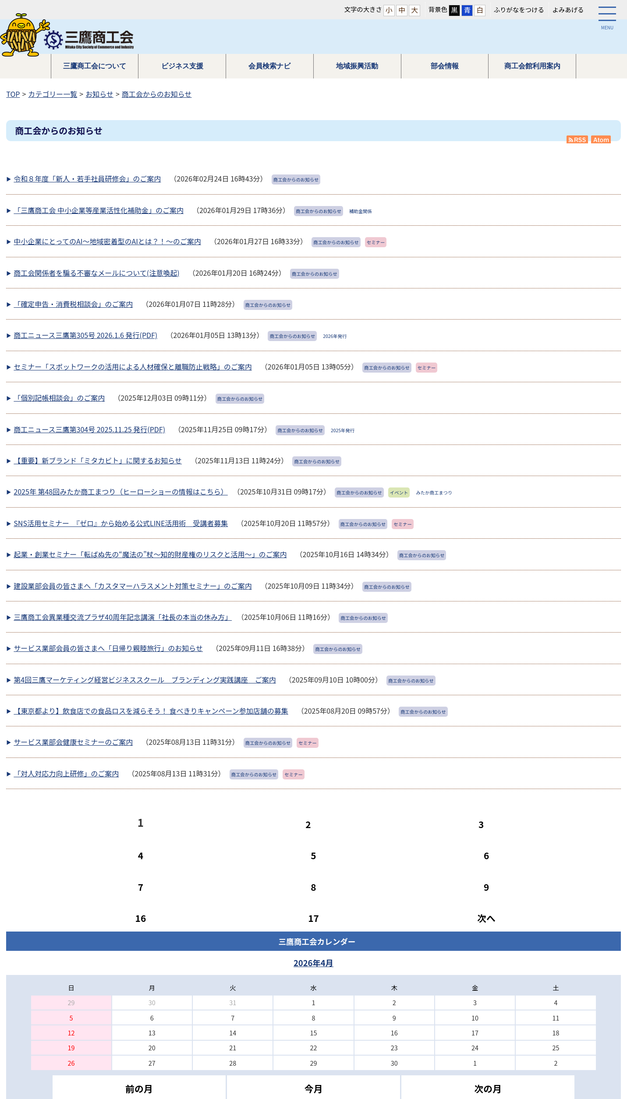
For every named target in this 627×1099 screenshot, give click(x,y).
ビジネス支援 (182, 66)
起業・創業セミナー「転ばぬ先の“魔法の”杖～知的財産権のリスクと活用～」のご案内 (150, 554)
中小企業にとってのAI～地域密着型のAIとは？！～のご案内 (107, 241)
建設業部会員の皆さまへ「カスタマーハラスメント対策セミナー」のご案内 (133, 585)
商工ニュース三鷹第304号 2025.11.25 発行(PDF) (89, 429)
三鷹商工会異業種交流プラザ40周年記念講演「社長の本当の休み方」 (123, 617)
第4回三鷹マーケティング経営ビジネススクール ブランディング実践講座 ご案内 (145, 679)
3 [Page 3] (481, 824)
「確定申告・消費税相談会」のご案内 (73, 304)
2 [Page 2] (308, 824)
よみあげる (568, 9)
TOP (13, 94)
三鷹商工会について (94, 66)
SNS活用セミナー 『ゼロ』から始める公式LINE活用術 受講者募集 (121, 523)
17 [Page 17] (313, 918)
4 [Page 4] (140, 855)
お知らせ (99, 94)
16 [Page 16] (140, 918)
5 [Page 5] (313, 855)
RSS (577, 139)
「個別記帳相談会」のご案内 (59, 397)
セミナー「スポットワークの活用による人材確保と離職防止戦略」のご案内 (133, 366)
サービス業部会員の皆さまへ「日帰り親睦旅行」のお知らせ (108, 648)
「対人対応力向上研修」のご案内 (66, 773)
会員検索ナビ (269, 66)
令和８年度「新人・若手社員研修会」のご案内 (87, 178)
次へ (486, 918)
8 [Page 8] (313, 886)
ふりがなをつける (519, 9)
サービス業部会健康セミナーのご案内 (73, 741)
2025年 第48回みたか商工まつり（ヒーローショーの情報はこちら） (121, 491)
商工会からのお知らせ (157, 94)
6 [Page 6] (486, 855)
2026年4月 (313, 962)
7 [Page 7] (140, 886)
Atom (601, 139)
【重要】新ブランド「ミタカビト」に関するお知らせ (98, 460)
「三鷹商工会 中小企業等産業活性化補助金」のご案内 (99, 210)
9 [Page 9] (486, 886)
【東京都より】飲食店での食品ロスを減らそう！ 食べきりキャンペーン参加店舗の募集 (151, 710)
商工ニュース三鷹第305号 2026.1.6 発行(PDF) (85, 335)
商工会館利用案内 (532, 66)
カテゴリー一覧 (52, 94)
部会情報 (445, 66)
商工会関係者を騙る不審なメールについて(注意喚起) (96, 272)
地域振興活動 (357, 66)
